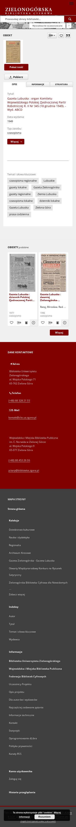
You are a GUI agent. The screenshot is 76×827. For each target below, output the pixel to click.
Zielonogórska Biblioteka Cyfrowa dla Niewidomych (38, 582)
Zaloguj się (15, 779)
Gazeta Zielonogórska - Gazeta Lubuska (32, 560)
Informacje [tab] (38, 84)
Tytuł (12, 624)
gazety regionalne (20, 194)
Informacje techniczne (21, 715)
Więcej (59, 332)
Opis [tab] (14, 84)
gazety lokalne (18, 187)
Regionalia (15, 545)
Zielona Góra (43, 207)
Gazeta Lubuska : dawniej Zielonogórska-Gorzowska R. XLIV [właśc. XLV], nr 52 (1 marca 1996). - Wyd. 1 (52, 297)
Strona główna (16, 509)
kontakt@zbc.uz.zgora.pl (22, 417)
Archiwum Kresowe (20, 553)
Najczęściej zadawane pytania (26, 707)
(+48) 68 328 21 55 (19, 400)
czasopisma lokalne (21, 201)
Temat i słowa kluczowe (22, 631)
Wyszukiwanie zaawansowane (47, 25)
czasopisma (14, 133)
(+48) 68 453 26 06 (19, 460)
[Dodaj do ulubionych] (61, 35)
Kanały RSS (15, 754)
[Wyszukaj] (70, 19)
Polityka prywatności (20, 746)
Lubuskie (49, 180)
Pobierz (15, 77)
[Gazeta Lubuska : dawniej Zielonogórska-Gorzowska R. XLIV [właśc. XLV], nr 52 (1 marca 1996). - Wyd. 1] (53, 273)
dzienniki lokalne (50, 201)
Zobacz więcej (17, 594)
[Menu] (71, 3)
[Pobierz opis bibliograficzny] (18, 322)
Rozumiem (44, 816)
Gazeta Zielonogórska (46, 187)
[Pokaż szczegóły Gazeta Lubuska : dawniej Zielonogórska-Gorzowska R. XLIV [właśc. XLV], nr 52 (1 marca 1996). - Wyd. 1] (64, 322)
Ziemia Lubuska (46, 194)
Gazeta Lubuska (19, 207)
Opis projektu (16, 692)
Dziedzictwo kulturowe (22, 529)
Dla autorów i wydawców (23, 699)
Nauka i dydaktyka (19, 537)
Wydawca (14, 639)
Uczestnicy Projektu (20, 684)
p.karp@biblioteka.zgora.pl (24, 470)
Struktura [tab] (61, 84)
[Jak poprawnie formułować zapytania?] (69, 25)
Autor (12, 616)
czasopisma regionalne (23, 180)
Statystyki (14, 730)
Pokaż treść (16, 67)
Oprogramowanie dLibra (23, 738)
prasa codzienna (19, 214)
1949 (10, 121)
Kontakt (13, 723)
